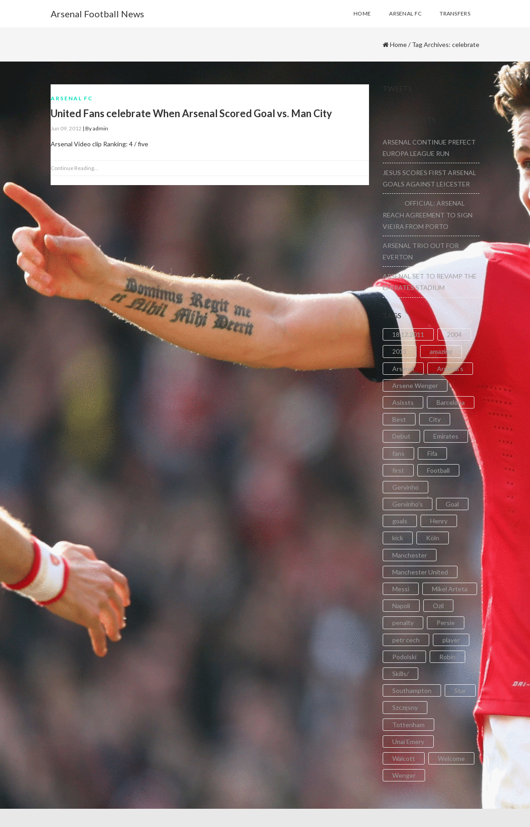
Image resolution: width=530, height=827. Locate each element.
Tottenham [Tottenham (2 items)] (408, 725)
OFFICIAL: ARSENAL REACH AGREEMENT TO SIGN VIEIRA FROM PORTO (428, 214)
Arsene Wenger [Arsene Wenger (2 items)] (415, 385)
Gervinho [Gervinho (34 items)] (405, 487)
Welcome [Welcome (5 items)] (451, 758)
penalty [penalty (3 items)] (403, 622)
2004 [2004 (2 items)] (454, 334)
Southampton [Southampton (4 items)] (411, 690)
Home (398, 44)
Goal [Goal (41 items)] (452, 504)
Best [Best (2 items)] (399, 419)
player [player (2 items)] (451, 640)
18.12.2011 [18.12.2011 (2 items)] (408, 334)
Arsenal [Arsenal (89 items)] (403, 368)
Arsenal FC (72, 98)
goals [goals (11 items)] (399, 521)
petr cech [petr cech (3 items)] (406, 640)
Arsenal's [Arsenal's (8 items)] (450, 368)
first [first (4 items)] (398, 470)
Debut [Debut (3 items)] (401, 436)
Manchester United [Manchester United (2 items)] (420, 572)
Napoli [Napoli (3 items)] (401, 606)
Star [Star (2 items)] (460, 690)
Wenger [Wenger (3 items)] (404, 775)
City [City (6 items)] (435, 419)
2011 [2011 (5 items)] (399, 351)
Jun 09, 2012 (66, 128)
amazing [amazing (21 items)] (441, 351)
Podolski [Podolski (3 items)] (404, 657)
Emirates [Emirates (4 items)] (445, 436)
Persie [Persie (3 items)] (445, 622)
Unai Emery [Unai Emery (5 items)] (408, 741)
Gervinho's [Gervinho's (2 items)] (407, 504)
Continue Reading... (74, 168)
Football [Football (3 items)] (438, 470)
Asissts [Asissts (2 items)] (403, 402)
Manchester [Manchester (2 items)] (409, 555)
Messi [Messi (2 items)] (400, 589)
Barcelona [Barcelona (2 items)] (450, 402)
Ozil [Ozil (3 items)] (438, 606)
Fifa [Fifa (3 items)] (432, 453)
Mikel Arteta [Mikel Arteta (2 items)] (450, 589)
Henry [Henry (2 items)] (438, 521)
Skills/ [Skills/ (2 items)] (400, 673)
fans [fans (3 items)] (398, 453)
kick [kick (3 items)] (397, 538)
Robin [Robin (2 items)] (447, 657)
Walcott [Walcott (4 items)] (403, 758)
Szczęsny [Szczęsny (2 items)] (405, 707)
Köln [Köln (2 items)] (432, 538)
